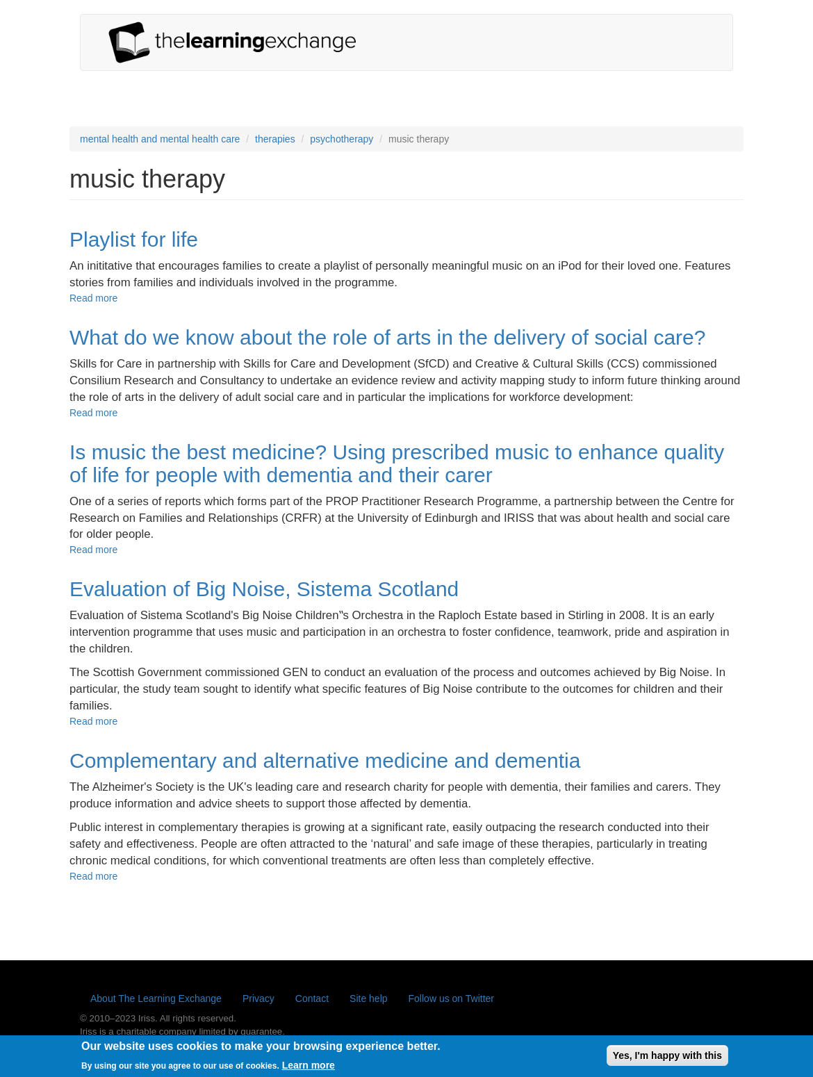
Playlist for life (133, 239)
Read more (93, 298)
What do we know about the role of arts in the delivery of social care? (387, 337)
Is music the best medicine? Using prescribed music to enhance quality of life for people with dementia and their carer (396, 463)
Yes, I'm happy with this (667, 1058)
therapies (275, 139)
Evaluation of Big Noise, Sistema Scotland (264, 588)
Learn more (308, 1068)
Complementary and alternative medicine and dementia (324, 760)
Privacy (258, 998)
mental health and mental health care (160, 139)
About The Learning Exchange (156, 998)
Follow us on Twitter (451, 998)
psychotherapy (341, 139)
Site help (368, 998)
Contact (312, 998)
